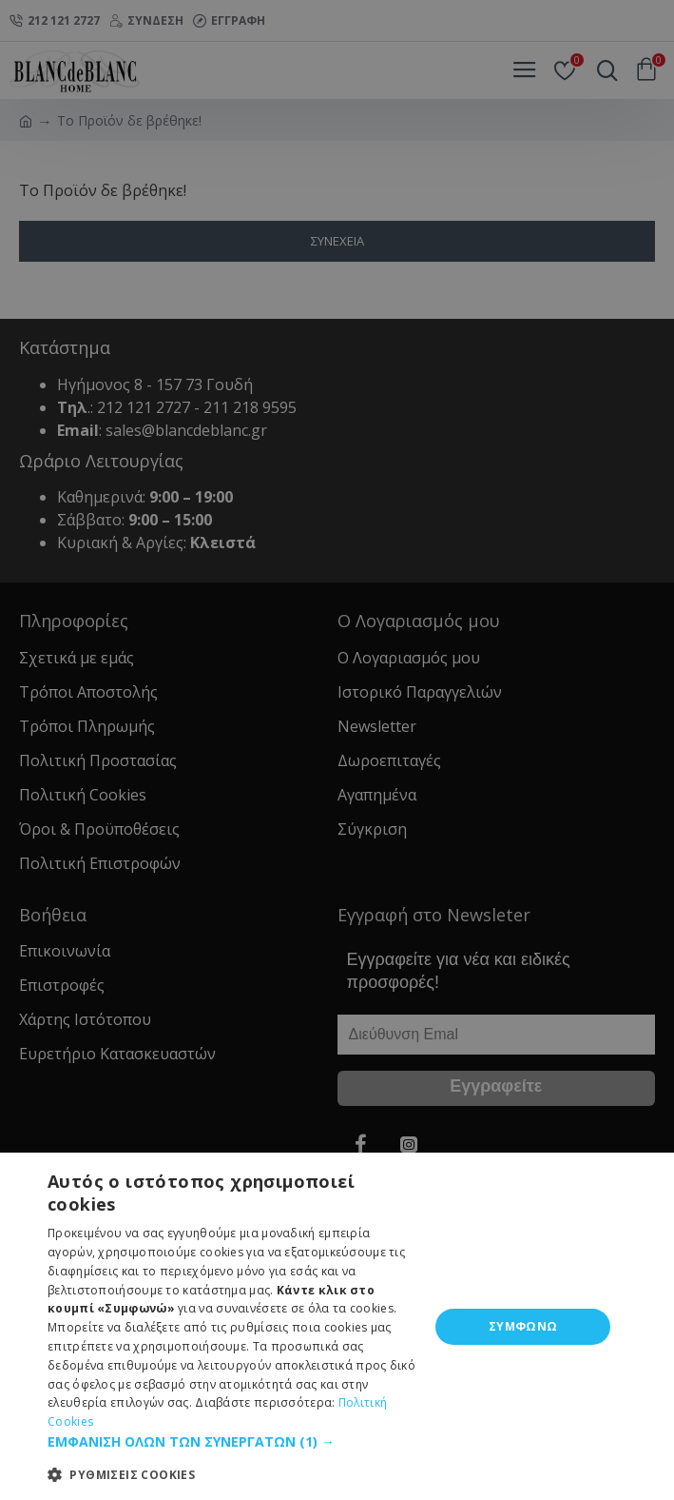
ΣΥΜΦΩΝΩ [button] (523, 1326)
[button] (232, 1441)
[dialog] (337, 1326)
